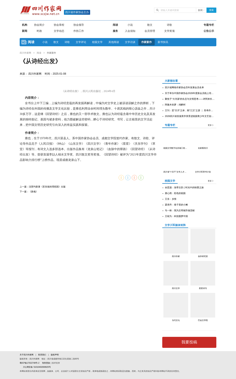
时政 (39, 31)
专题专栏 (209, 24)
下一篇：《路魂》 (29, 284)
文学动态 (59, 31)
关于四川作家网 (27, 355)
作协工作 (78, 31)
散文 (149, 24)
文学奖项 (169, 31)
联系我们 (42, 355)
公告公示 (209, 31)
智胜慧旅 (46, 363)
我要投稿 (189, 342)
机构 (24, 24)
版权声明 (55, 355)
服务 (115, 31)
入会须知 (130, 31)
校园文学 (97, 42)
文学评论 (81, 42)
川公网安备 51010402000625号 (35, 367)
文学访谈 (130, 42)
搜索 (211, 10)
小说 (130, 24)
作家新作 (146, 42)
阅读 (115, 24)
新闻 (24, 31)
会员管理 (150, 31)
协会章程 (59, 24)
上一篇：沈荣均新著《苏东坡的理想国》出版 (43, 279)
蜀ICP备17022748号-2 (29, 363)
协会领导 (78, 24)
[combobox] (201, 10)
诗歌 (169, 24)
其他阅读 (113, 42)
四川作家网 (26, 52)
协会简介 (39, 24)
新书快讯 (163, 42)
